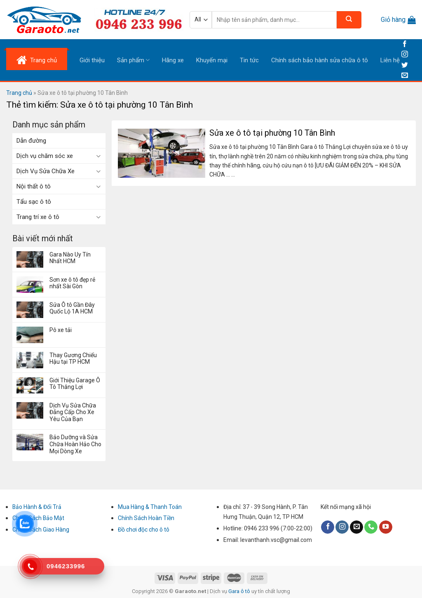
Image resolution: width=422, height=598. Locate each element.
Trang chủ (19, 92)
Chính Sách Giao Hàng (40, 529)
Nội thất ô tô (33, 186)
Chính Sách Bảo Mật (38, 518)
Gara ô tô (239, 591)
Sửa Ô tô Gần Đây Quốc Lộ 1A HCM (72, 308)
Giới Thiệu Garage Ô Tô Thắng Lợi (74, 384)
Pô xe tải (60, 330)
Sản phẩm (133, 60)
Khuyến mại (211, 60)
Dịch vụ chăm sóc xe (44, 156)
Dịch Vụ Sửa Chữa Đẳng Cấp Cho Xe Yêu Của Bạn (72, 412)
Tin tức (249, 60)
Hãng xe (173, 60)
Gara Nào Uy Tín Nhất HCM (70, 258)
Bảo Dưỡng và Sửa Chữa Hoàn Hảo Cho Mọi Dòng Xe (75, 444)
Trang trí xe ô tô (37, 217)
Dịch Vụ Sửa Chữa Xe (45, 171)
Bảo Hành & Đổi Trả (36, 507)
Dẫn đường (31, 140)
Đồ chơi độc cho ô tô (143, 529)
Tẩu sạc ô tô (33, 201)
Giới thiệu (92, 60)
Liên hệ (390, 60)
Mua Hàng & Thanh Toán (150, 507)
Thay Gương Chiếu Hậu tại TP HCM (73, 358)
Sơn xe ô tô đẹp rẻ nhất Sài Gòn (72, 283)
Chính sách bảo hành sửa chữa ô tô (319, 60)
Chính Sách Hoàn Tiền (146, 518)
